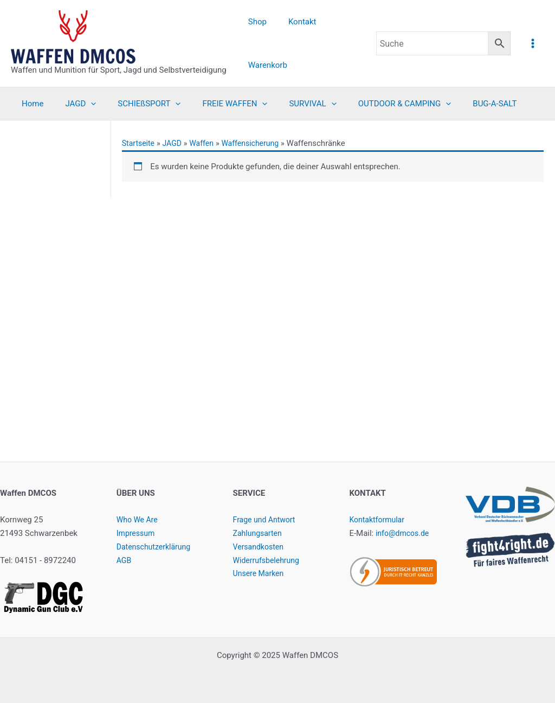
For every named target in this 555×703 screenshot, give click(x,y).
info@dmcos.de (404, 533)
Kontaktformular (378, 520)
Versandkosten (260, 547)
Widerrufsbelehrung (268, 560)
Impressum (137, 533)
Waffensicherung (257, 143)
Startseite (139, 143)
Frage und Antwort (266, 520)
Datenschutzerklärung (156, 547)
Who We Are (138, 520)
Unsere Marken (260, 573)
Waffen (206, 143)
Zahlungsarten (259, 533)
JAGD (175, 143)
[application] (83, 103)
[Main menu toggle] (533, 43)
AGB (124, 560)
